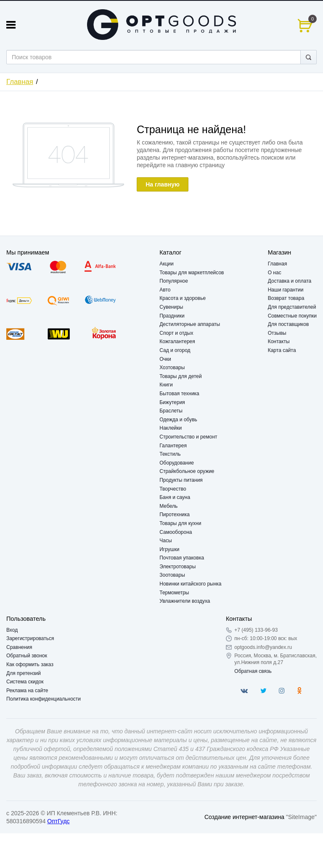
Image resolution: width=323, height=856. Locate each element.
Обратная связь (252, 671)
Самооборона (175, 532)
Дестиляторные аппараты (189, 324)
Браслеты (171, 411)
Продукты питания (181, 480)
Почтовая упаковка (181, 558)
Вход (12, 630)
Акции (166, 264)
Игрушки (169, 549)
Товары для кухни (180, 523)
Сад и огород (174, 350)
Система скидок (25, 682)
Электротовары (177, 567)
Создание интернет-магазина (244, 817)
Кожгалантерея (177, 341)
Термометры (174, 593)
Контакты (279, 341)
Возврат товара (286, 298)
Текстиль (169, 454)
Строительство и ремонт (188, 437)
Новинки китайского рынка (190, 584)
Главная (19, 82)
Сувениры (171, 307)
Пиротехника (174, 514)
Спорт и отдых (176, 333)
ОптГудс (58, 821)
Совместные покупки (292, 316)
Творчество (172, 489)
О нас (274, 273)
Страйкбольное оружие (186, 471)
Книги (165, 385)
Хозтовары (172, 367)
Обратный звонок (26, 656)
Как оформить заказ (29, 664)
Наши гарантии (286, 290)
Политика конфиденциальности (43, 699)
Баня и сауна (174, 497)
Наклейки (170, 428)
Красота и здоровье (182, 298)
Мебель (168, 506)
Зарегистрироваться (30, 638)
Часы (165, 541)
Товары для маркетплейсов (191, 273)
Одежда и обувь (178, 420)
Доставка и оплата (290, 281)
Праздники (171, 316)
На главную (163, 184)
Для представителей (292, 307)
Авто (164, 290)
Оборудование (176, 463)
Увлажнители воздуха (184, 601)
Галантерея (173, 446)
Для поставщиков (288, 324)
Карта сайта (282, 350)
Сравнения (19, 647)
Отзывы (277, 333)
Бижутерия (172, 402)
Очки (165, 359)
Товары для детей (180, 376)
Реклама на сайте (27, 690)
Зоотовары (172, 575)
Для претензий (23, 673)
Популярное (173, 281)
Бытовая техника (179, 393)
